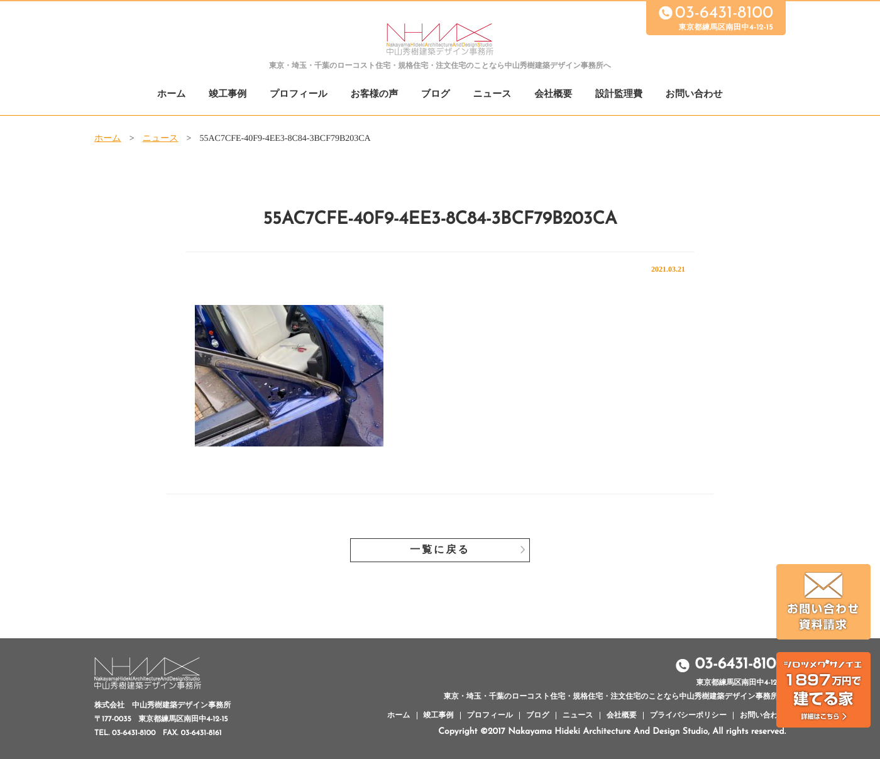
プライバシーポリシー (688, 715)
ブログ (435, 94)
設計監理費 (618, 94)
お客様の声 (374, 94)
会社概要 (553, 94)
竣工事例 (227, 94)
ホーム (171, 94)
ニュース (492, 94)
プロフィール (298, 94)
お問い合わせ (694, 94)
